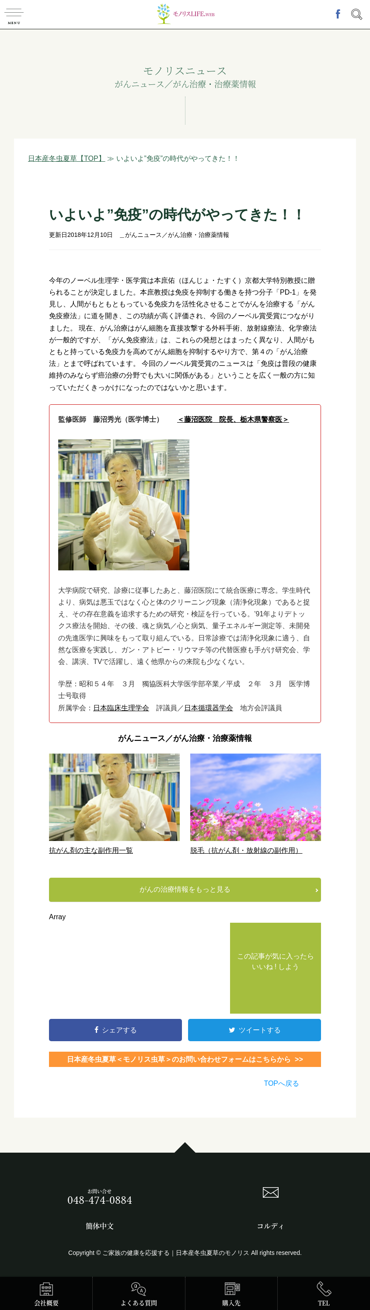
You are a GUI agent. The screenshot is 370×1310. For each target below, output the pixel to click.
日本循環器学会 (208, 708)
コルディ (271, 1226)
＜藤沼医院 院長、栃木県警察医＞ (233, 419)
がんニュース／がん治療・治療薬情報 (177, 234)
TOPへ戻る (281, 1083)
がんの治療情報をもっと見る (185, 889)
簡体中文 (100, 1226)
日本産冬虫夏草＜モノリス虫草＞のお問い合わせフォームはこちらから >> (185, 1059)
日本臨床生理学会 (121, 708)
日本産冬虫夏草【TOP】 (66, 158)
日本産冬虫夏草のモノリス (212, 1252)
